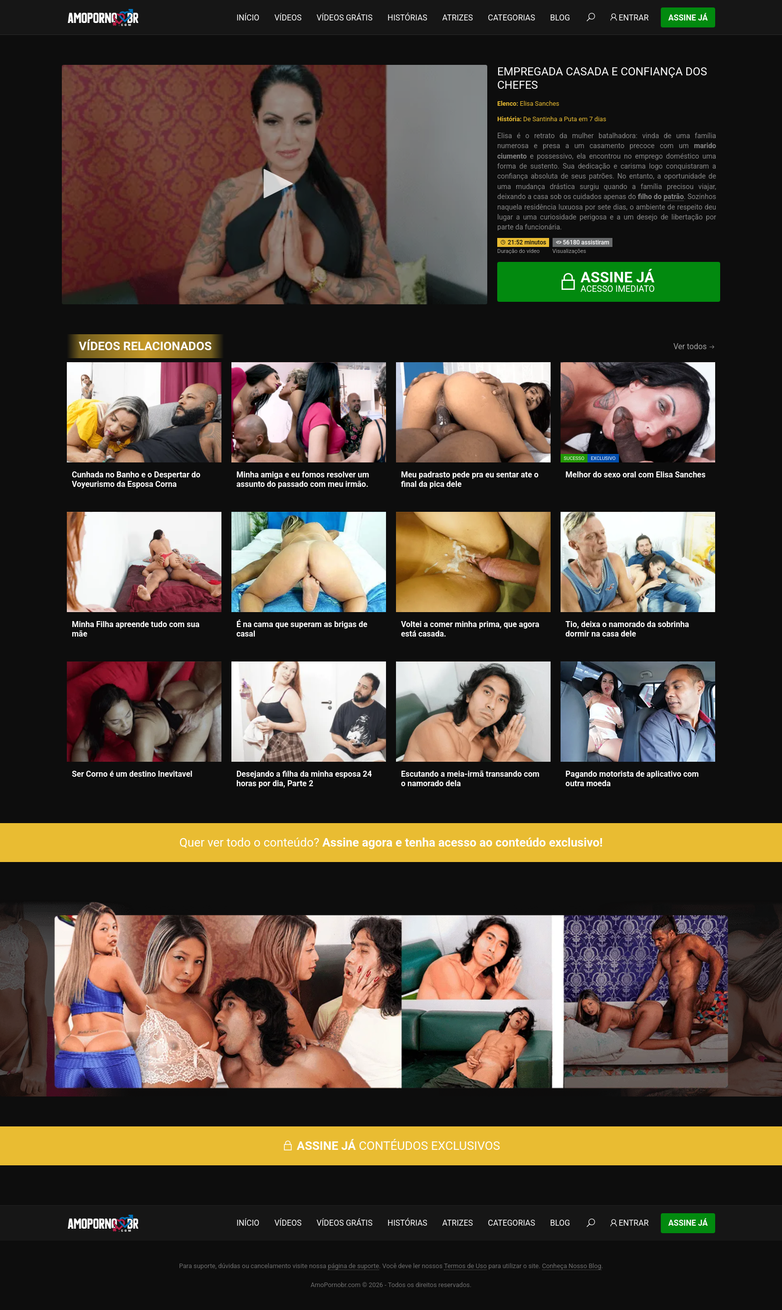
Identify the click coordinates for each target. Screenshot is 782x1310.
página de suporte (353, 1266)
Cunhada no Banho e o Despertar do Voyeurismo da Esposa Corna (136, 479)
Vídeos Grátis (345, 17)
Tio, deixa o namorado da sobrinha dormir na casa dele (627, 629)
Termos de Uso (465, 1266)
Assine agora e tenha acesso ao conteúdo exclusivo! (462, 843)
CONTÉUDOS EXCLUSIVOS (391, 1146)
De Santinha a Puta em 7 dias (564, 119)
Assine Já (688, 17)
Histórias (407, 17)
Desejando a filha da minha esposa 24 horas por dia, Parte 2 (304, 778)
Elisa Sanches (539, 103)
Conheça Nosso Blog (571, 1266)
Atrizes (457, 17)
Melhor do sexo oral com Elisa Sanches (636, 474)
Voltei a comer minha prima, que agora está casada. (470, 629)
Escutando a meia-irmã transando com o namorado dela (470, 778)
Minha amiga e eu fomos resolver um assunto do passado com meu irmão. (302, 479)
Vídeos (288, 17)
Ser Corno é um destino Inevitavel (132, 774)
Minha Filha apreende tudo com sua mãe (135, 629)
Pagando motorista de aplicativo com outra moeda (632, 778)
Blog (560, 17)
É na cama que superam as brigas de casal (302, 629)
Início (247, 17)
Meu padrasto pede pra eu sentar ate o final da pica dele (470, 479)
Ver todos (694, 346)
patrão (673, 197)
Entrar (628, 17)
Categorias (511, 17)
